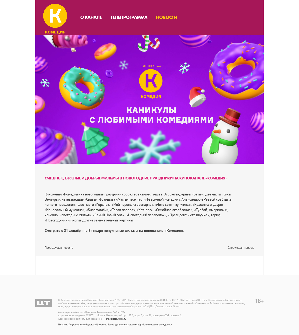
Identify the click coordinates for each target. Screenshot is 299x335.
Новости (166, 17)
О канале (91, 17)
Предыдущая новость (59, 248)
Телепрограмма (128, 17)
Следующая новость (241, 248)
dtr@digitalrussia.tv (116, 318)
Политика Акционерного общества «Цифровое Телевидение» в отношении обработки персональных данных (115, 324)
